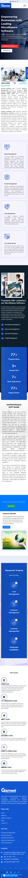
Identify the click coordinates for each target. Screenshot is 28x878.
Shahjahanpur (15, 780)
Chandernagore (23, 780)
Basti (1, 780)
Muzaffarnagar (12, 780)
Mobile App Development (8, 840)
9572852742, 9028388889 (11, 859)
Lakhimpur (9, 780)
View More (6, 527)
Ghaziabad (5, 780)
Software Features (6, 818)
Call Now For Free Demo (10, 46)
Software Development (7, 837)
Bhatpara (21, 780)
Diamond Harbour (24, 780)
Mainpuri (10, 780)
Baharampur (18, 780)
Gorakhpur (6, 780)
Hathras (7, 780)
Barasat (20, 780)
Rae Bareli (13, 780)
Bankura (19, 780)
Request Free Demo (14, 575)
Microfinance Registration (8, 832)
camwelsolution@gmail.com (12, 861)
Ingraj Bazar (26, 780)
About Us (3, 815)
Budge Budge (22, 780)
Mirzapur (11, 780)
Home (2, 813)
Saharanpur (14, 780)
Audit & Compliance (6, 835)
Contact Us (6, 50)
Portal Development (6, 842)
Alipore (17, 780)
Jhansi (8, 780)
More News (11, 506)
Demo (2, 820)
